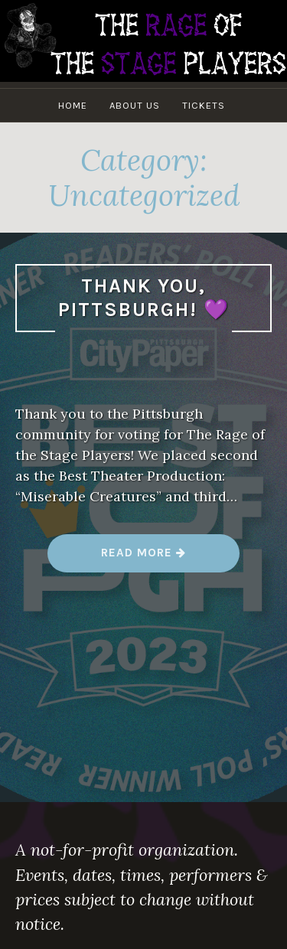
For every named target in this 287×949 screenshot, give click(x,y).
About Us (134, 105)
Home (72, 105)
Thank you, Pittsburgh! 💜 (144, 298)
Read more (146, 558)
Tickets (203, 105)
